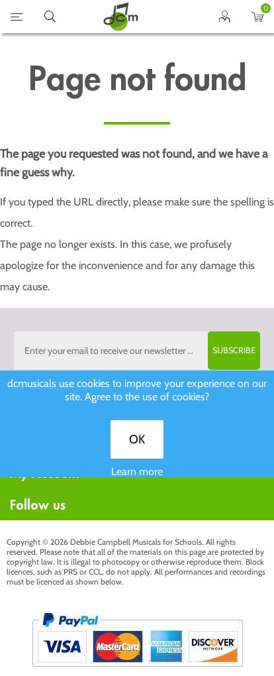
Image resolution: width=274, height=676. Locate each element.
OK (137, 446)
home (120, 16)
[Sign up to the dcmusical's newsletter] (137, 350)
